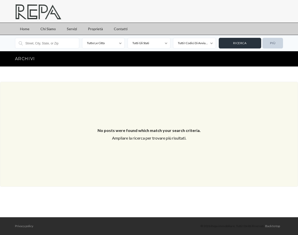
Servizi (72, 29)
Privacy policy (24, 226)
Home (24, 29)
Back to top (272, 226)
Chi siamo (48, 29)
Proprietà (95, 29)
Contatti (121, 29)
